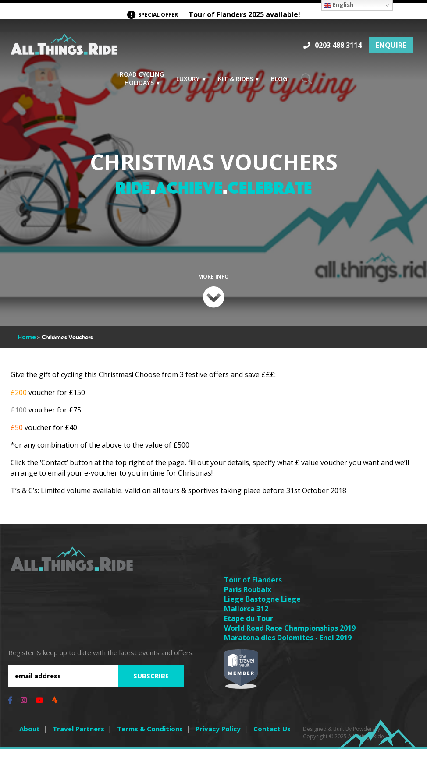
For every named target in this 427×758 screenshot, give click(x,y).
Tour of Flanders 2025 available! (213, 15)
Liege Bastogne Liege (262, 608)
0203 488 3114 (338, 45)
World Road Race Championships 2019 (290, 637)
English (339, 5)
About (29, 737)
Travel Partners (78, 737)
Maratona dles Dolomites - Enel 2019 (288, 646)
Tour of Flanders (253, 588)
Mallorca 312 (246, 617)
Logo (64, 46)
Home (27, 346)
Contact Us (272, 737)
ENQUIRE (391, 45)
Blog (279, 78)
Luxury (187, 78)
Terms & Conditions (150, 737)
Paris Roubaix (247, 598)
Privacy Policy (218, 737)
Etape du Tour (248, 627)
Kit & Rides (235, 78)
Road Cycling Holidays (142, 78)
